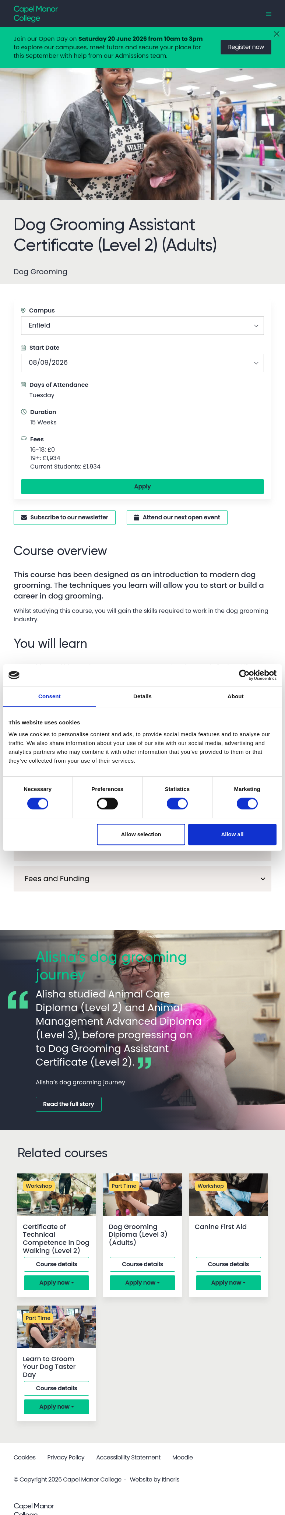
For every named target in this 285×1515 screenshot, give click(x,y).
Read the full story (68, 1104)
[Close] (277, 34)
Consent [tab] (49, 696)
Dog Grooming (40, 271)
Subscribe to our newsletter (64, 517)
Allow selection (141, 834)
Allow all (232, 834)
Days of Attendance (58, 385)
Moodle (182, 1457)
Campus (38, 310)
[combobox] (142, 326)
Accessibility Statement (128, 1457)
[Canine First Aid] (228, 1194)
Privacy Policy (66, 1457)
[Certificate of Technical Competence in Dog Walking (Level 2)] (56, 1194)
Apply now (54, 1282)
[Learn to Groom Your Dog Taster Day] (56, 1327)
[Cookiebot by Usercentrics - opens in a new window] (244, 675)
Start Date (40, 347)
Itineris (170, 1479)
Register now (246, 47)
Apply (142, 486)
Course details (56, 1264)
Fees (37, 439)
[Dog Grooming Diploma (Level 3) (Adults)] (142, 1194)
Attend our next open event (177, 517)
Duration (43, 412)
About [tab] (236, 696)
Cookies (25, 1457)
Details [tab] (142, 696)
